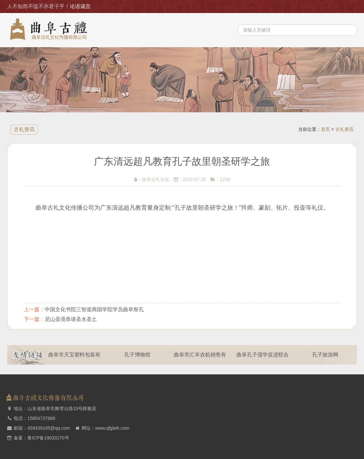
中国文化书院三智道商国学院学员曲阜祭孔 (94, 309)
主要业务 (339, 6)
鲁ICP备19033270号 (48, 437)
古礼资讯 (306, 6)
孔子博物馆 (139, 354)
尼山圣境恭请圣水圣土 (71, 319)
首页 (244, 6)
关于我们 (272, 6)
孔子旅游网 (327, 354)
